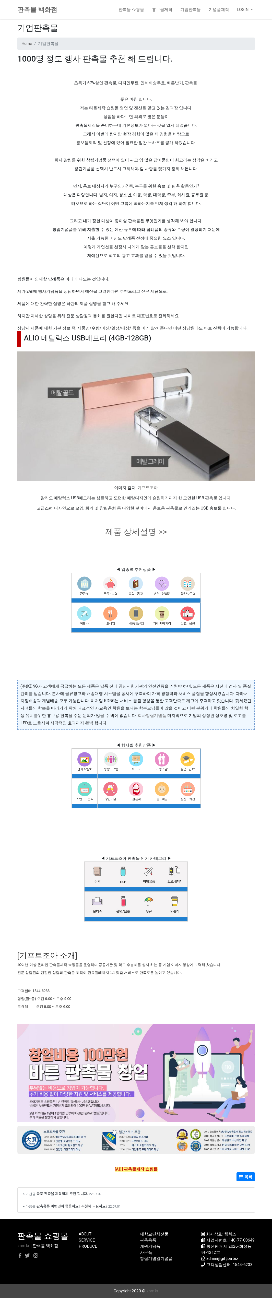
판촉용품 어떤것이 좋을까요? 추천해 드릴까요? (72, 1206)
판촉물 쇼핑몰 (131, 9)
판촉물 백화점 (37, 9)
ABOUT (85, 1234)
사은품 (146, 1252)
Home (26, 43)
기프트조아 (147, 487)
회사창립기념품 (152, 715)
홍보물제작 (162, 9)
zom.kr (23, 1245)
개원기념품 (150, 1246)
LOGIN (243, 9)
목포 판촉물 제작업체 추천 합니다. (62, 1193)
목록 (245, 1176)
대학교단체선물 (154, 1234)
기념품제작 (219, 9)
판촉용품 (148, 1240)
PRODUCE (88, 1246)
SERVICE (87, 1240)
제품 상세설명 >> (136, 532)
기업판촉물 (190, 9)
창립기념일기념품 (156, 1258)
